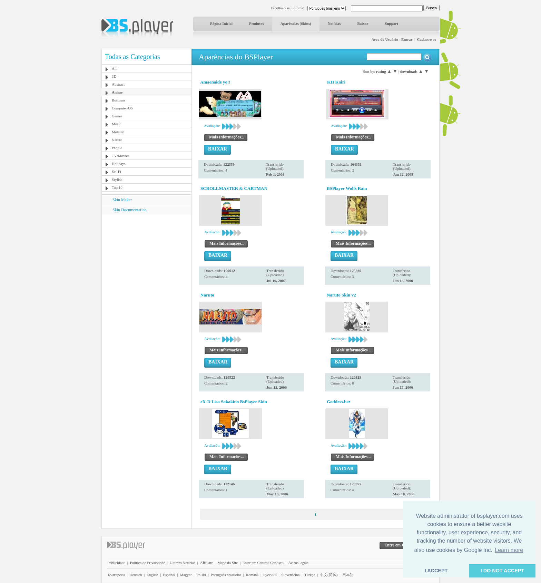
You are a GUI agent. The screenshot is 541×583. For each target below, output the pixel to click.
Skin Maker (122, 199)
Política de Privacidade (147, 563)
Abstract (118, 84)
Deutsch (135, 575)
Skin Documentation (129, 209)
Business (118, 100)
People (117, 148)
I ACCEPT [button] (436, 570)
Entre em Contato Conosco (263, 563)
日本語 (348, 575)
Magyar (185, 575)
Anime (117, 92)
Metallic (118, 132)
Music (116, 124)
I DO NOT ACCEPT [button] (502, 570)
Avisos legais (298, 563)
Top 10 (117, 187)
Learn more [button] (509, 550)
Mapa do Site (227, 563)
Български (116, 575)
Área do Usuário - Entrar (391, 39)
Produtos (256, 23)
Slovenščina (290, 575)
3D (114, 76)
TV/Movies (120, 156)
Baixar (362, 23)
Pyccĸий (270, 575)
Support (391, 23)
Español (169, 575)
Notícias (334, 23)
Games (117, 116)
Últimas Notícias (182, 563)
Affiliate (206, 563)
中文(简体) (328, 575)
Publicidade (116, 563)
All (114, 68)
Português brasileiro (226, 575)
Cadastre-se (426, 39)
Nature (117, 140)
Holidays (119, 164)
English (152, 575)
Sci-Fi (116, 171)
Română (252, 575)
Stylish (117, 179)
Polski (201, 575)
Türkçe (309, 575)
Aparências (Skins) (296, 23)
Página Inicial (221, 23)
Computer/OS (122, 108)
